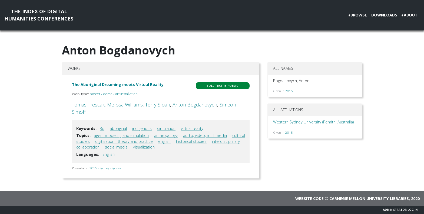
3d (102, 128)
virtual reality (192, 128)
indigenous (142, 128)
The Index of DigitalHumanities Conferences (38, 15)
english (164, 141)
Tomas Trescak (88, 104)
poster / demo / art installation (114, 93)
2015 (289, 91)
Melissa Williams (125, 104)
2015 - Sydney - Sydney (105, 168)
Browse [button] (358, 15)
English (108, 154)
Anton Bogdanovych (195, 104)
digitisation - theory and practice (124, 141)
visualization (144, 147)
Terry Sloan (157, 104)
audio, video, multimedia (205, 135)
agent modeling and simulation (121, 135)
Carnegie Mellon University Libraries (369, 198)
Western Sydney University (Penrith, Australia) (313, 122)
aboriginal (118, 128)
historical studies (191, 141)
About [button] (411, 15)
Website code (309, 198)
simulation (166, 128)
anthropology (166, 135)
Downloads (384, 15)
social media (116, 147)
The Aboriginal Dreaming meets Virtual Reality (118, 84)
